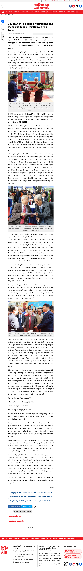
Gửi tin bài (70, 0)
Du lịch (49, 11)
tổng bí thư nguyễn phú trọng (22, 511)
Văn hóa (43, 11)
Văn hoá (10, 15)
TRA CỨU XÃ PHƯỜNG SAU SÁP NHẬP (58, 0)
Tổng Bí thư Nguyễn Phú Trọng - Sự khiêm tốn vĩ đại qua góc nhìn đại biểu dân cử (31, 501)
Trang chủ (4, 15)
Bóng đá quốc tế (34, 11)
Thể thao (16, 11)
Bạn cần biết (71, 11)
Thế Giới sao (62, 11)
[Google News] (43, 34)
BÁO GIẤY (44, 0)
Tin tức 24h (9, 11)
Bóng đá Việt (24, 11)
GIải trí (55, 11)
